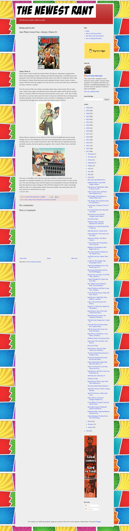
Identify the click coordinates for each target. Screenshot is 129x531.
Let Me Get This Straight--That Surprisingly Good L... (97, 261)
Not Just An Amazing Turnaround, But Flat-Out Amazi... (97, 358)
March (90, 421)
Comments (89, 509)
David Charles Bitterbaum (94, 76)
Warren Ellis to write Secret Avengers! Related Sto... (96, 398)
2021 (88, 122)
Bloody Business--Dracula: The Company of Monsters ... (97, 316)
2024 (88, 113)
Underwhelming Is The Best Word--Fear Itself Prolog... (98, 417)
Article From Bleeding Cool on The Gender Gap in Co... (98, 266)
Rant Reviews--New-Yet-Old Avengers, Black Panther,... (96, 215)
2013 (88, 145)
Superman (53, 199)
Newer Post (23, 258)
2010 (88, 431)
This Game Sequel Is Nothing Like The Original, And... (98, 252)
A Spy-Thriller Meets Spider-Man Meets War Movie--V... (97, 363)
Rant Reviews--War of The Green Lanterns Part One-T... (97, 312)
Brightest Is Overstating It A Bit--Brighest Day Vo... (97, 248)
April (89, 177)
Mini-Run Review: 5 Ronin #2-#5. (97, 231)
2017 (88, 134)
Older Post (74, 258)
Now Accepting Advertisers (94, 38)
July (89, 168)
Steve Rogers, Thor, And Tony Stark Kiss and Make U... (98, 201)
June (89, 171)
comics (26, 199)
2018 (88, 131)
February (91, 424)
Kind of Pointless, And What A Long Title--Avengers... (98, 289)
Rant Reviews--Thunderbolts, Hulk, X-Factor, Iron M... (98, 188)
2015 (88, 140)
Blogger (98, 521)
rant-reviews (47, 199)
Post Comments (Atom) (34, 262)
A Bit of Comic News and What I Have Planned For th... (97, 192)
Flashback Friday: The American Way (98, 338)
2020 (88, 125)
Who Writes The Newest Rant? (95, 36)
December (91, 154)
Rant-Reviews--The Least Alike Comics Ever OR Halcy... (97, 349)
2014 (88, 142)
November (91, 157)
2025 (88, 110)
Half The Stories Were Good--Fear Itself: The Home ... (98, 330)
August (90, 165)
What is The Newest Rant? (93, 33)
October (90, 160)
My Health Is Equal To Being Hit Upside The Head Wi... (97, 408)
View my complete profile (91, 91)
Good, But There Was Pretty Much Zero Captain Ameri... (98, 325)
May (89, 174)
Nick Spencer (39, 199)
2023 (88, 116)
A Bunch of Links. (93, 378)
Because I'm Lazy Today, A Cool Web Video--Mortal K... (98, 275)
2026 (88, 107)
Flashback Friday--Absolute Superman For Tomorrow (96, 222)
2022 (88, 119)
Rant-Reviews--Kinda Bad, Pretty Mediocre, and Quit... (97, 298)
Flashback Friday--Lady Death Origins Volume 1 (96, 183)
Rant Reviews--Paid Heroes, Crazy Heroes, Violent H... (98, 334)
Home (49, 258)
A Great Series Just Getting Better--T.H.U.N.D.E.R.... (98, 243)
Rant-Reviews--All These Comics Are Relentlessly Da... (98, 372)
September (91, 163)
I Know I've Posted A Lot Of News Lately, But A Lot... (98, 367)
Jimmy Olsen (32, 199)
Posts (87, 505)
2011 (87, 151)
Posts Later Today (93, 345)
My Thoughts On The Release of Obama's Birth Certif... (97, 197)
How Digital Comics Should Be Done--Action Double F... (97, 284)
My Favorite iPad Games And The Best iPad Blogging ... (97, 271)
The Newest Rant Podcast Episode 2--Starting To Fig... (98, 354)
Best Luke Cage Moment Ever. (96, 180)
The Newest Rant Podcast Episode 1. (98, 386)
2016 (88, 137)
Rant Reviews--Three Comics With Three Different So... (98, 382)
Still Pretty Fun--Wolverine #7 (96, 376)
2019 (88, 128)
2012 (88, 148)
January (90, 427)
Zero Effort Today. (93, 219)
